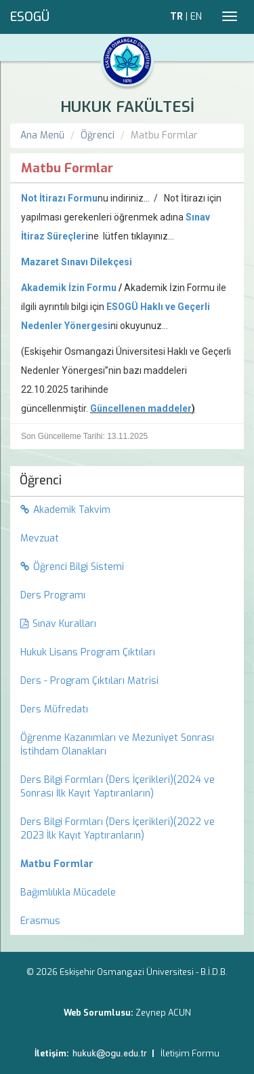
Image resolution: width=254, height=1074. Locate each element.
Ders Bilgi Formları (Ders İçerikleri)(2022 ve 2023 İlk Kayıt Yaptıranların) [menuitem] (117, 829)
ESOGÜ (29, 17)
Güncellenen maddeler (141, 408)
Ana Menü (42, 135)
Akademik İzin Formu (69, 287)
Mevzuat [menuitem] (39, 538)
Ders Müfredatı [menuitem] (54, 709)
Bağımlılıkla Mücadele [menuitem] (68, 892)
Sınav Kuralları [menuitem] (58, 623)
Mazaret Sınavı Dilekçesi (76, 261)
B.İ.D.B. (214, 972)
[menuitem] (127, 864)
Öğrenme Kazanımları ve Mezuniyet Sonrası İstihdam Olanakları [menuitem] (117, 744)
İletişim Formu (190, 1053)
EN (196, 16)
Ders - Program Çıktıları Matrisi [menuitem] (89, 680)
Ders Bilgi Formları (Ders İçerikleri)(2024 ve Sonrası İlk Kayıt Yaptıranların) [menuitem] (117, 786)
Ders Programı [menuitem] (52, 595)
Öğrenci (97, 135)
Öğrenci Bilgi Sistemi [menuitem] (72, 566)
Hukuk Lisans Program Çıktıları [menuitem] (87, 652)
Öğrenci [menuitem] (41, 480)
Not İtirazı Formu (59, 198)
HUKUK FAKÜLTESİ (127, 107)
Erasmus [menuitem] (40, 921)
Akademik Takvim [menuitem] (65, 509)
